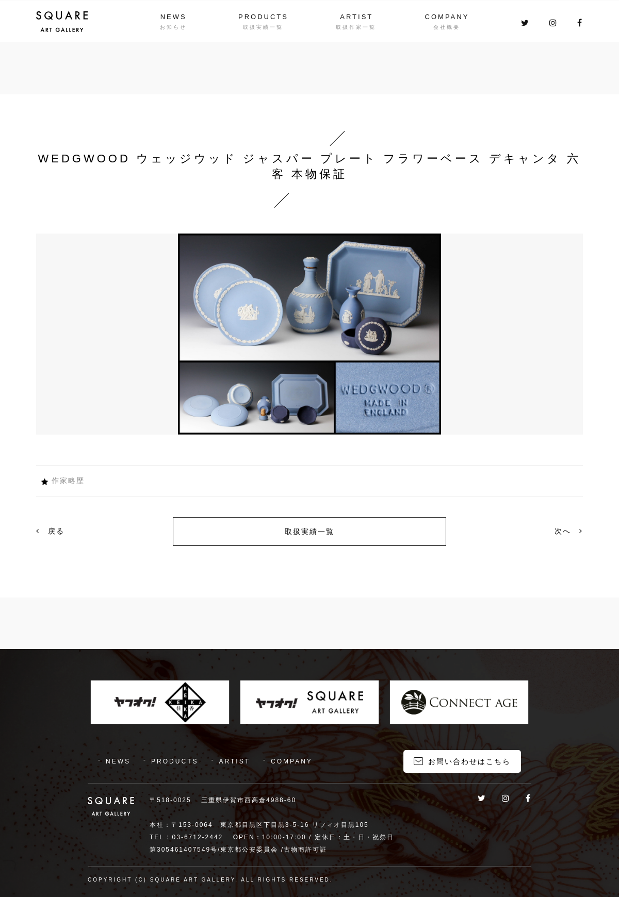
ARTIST (356, 16)
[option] (309, 334)
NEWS (173, 16)
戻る (50, 531)
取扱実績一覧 (309, 531)
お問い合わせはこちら (469, 760)
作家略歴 (68, 480)
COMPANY (447, 16)
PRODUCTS (263, 16)
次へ (569, 531)
